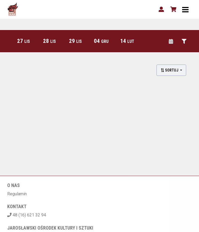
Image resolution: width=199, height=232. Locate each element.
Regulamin (17, 193)
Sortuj (169, 70)
